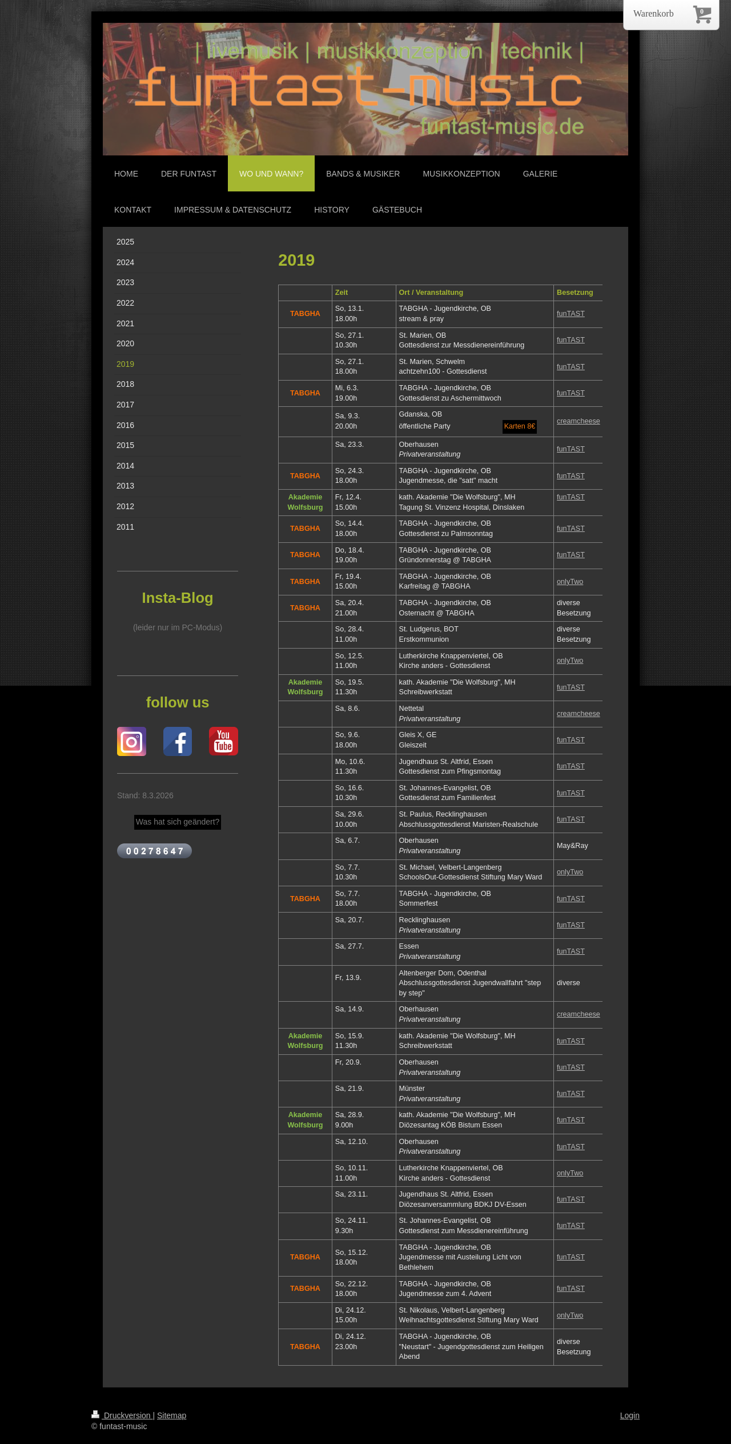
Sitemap (171, 1415)
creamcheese (578, 421)
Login (630, 1415)
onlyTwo (570, 582)
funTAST (571, 314)
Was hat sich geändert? (178, 821)
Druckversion (121, 1415)
